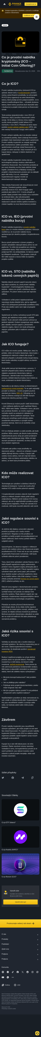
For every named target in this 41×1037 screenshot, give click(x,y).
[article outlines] (36, 17)
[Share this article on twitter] (3, 777)
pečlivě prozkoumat (17, 664)
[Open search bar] (22, 4)
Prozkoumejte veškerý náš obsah (20, 923)
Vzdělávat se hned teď (31, 15)
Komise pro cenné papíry (30, 579)
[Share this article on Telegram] (22, 777)
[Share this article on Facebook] (13, 777)
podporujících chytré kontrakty (12, 388)
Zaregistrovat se (31, 4)
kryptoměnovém (24, 93)
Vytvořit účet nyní (20, 902)
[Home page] (14, 4)
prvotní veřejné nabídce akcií (18, 127)
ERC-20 (20, 393)
